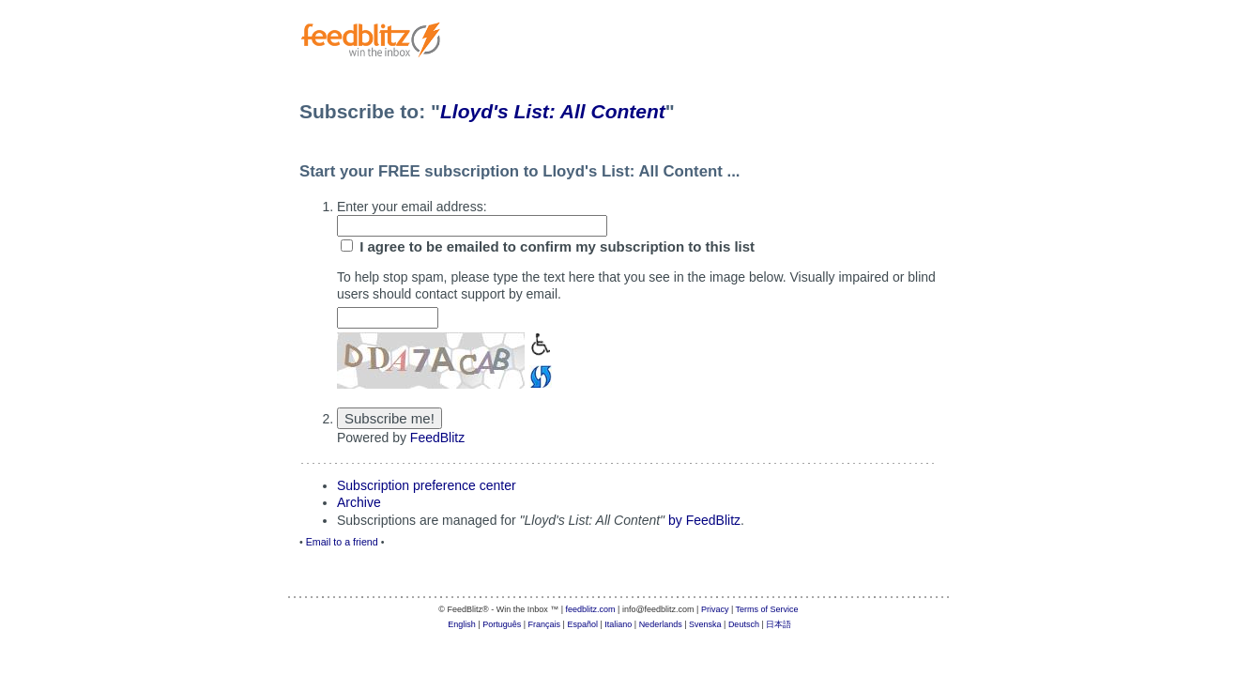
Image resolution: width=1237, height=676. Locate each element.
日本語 (778, 624)
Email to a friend (342, 541)
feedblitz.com (591, 609)
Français (544, 624)
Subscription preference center (426, 485)
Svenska (705, 624)
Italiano (618, 624)
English (462, 624)
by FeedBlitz (704, 520)
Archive (359, 502)
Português (501, 624)
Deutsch (743, 624)
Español (582, 624)
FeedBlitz (437, 437)
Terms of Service (767, 609)
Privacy (715, 609)
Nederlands (660, 624)
